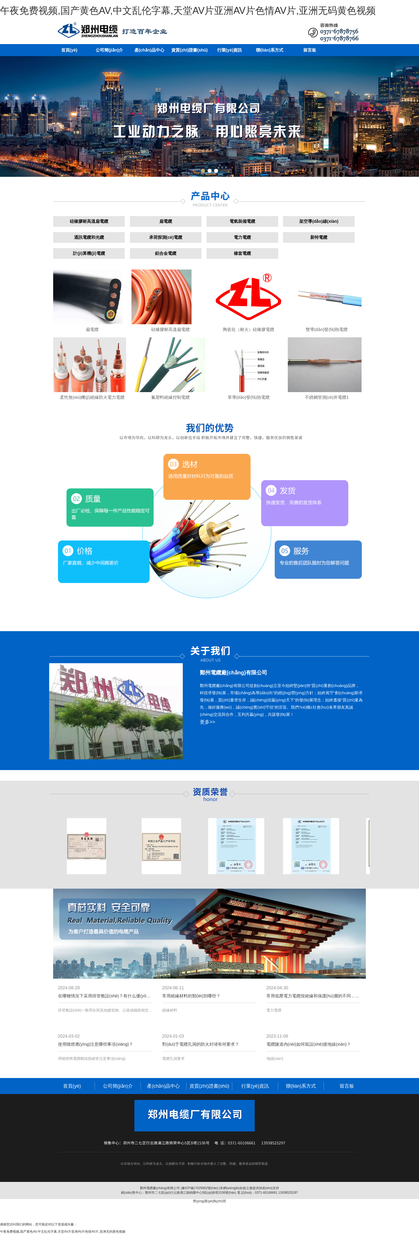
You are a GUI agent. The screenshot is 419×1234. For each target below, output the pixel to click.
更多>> (207, 722)
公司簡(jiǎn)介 (109, 50)
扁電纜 (165, 221)
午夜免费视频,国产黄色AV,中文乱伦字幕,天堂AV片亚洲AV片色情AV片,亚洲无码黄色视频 (188, 10)
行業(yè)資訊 (229, 50)
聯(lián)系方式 (269, 50)
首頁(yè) (69, 50)
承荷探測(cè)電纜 (165, 237)
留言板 (309, 50)
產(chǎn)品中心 (149, 50)
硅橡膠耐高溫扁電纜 (89, 221)
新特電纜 (318, 237)
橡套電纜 (242, 253)
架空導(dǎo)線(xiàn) (318, 221)
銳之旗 (248, 1188)
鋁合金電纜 (165, 253)
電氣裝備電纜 (242, 221)
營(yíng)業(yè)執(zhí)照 (209, 1201)
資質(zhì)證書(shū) (189, 50)
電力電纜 (242, 237)
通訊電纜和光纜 (89, 237)
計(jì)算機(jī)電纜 (89, 253)
